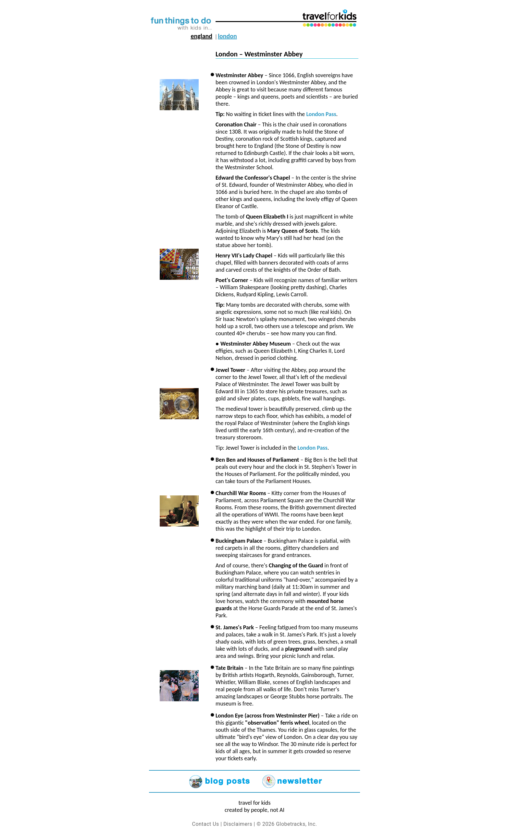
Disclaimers (237, 824)
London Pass (321, 114)
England (201, 36)
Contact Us (205, 824)
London (227, 36)
